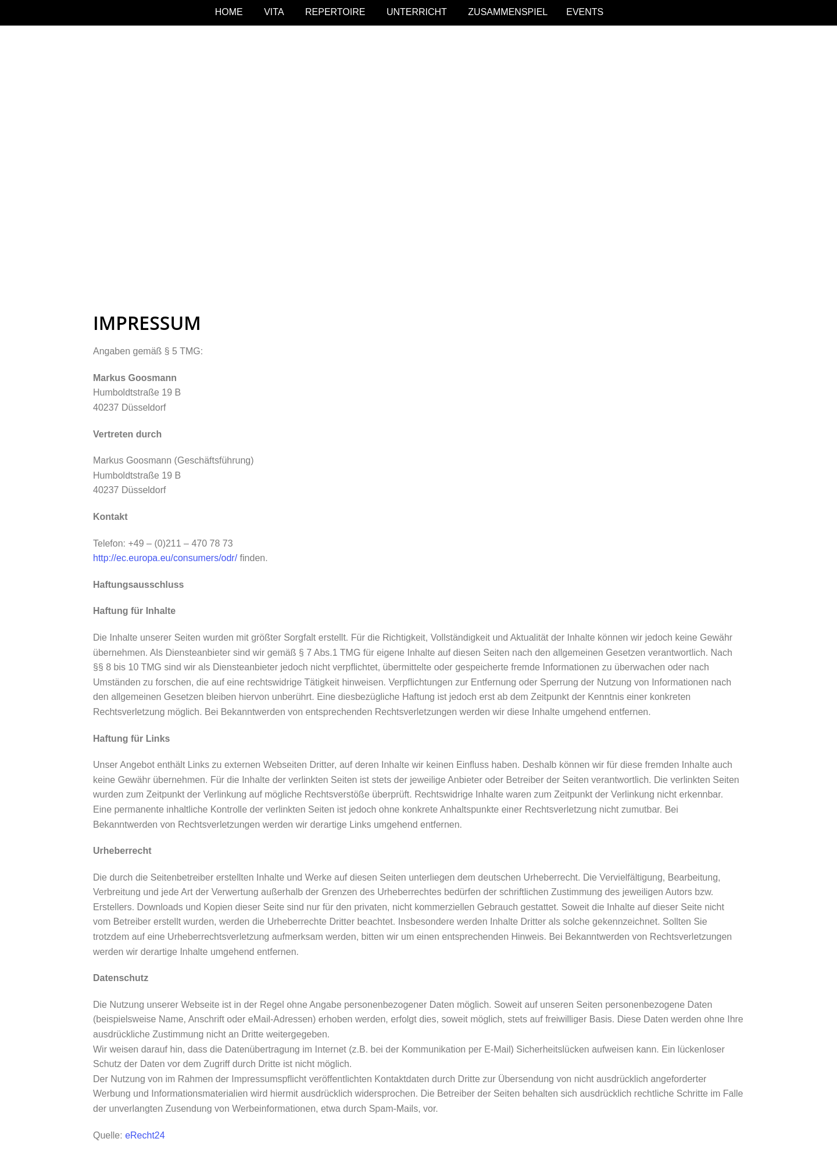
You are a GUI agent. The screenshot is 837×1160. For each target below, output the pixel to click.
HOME (229, 12)
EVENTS (584, 12)
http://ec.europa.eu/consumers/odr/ (165, 558)
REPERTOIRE (335, 12)
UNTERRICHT (417, 12)
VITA (274, 12)
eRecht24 (145, 1135)
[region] (418, 161)
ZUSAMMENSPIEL (508, 12)
